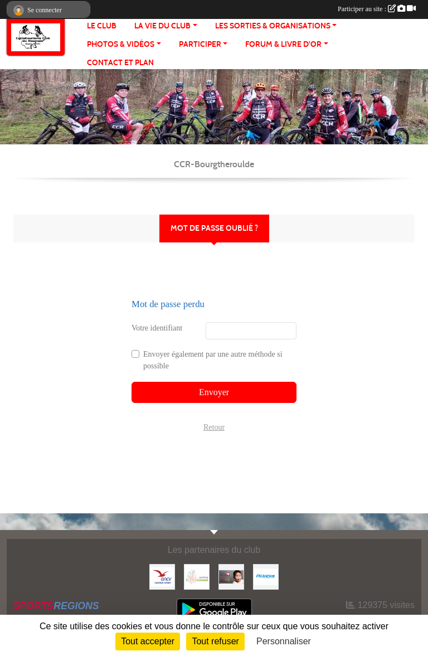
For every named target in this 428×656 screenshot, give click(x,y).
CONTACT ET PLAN (120, 62)
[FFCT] (197, 576)
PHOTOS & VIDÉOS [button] (120, 44)
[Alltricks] (266, 576)
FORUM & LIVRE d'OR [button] (283, 44)
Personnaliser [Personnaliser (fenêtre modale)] (283, 641)
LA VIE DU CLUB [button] (162, 26)
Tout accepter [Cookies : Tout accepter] (147, 641)
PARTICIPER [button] (200, 44)
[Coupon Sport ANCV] (162, 576)
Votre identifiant (157, 328)
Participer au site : (377, 9)
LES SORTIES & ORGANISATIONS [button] (272, 26)
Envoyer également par (213, 360)
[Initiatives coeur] (231, 576)
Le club (101, 26)
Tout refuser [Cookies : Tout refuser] (215, 641)
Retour (214, 427)
